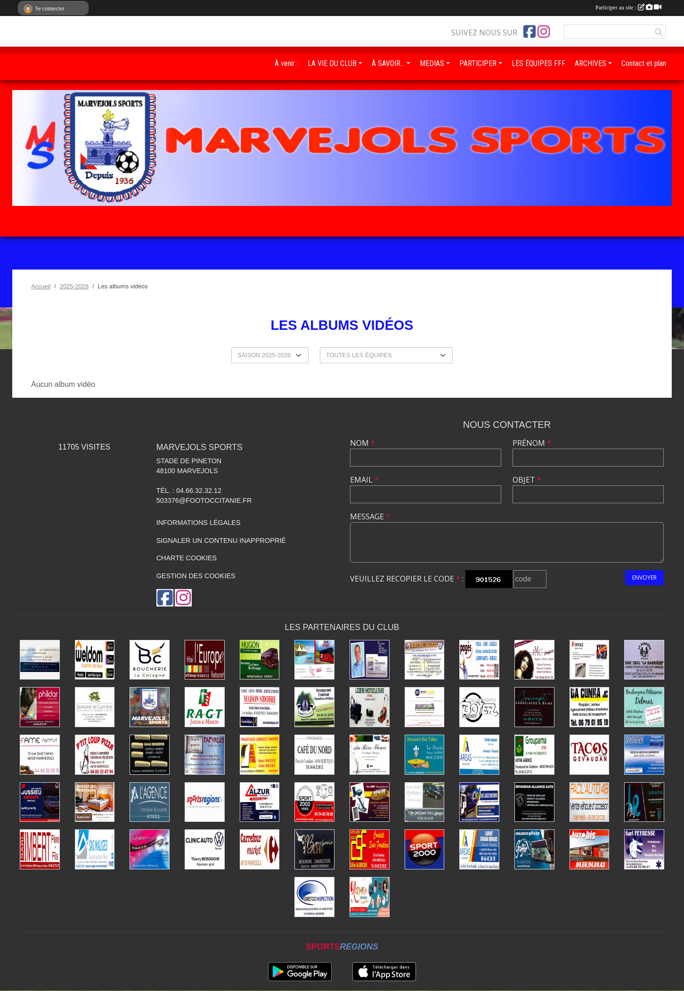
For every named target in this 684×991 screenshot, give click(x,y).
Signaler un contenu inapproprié (221, 540)
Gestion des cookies (196, 576)
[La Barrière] (644, 660)
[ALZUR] (260, 802)
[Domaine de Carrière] (95, 707)
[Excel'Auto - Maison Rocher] (425, 660)
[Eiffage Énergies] (590, 660)
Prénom (532, 443)
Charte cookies (186, 558)
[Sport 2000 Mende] (314, 802)
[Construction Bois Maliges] (95, 849)
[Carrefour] (260, 849)
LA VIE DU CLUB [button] (332, 63)
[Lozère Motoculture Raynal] (370, 707)
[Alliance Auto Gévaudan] (534, 802)
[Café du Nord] (314, 755)
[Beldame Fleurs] (370, 755)
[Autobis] (590, 849)
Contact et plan (643, 63)
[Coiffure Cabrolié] (534, 660)
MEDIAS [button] (432, 63)
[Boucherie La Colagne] (150, 660)
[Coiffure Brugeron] (150, 755)
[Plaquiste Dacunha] (590, 707)
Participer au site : (628, 7)
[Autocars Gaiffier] (534, 849)
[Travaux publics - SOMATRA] (260, 755)
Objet (527, 480)
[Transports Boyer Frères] (479, 707)
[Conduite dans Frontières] (370, 849)
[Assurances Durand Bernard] (479, 849)
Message (370, 516)
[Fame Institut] (40, 755)
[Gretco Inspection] (314, 897)
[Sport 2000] (425, 849)
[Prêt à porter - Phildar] (40, 707)
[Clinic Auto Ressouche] (205, 849)
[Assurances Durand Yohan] (479, 755)
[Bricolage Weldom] (95, 660)
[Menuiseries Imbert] (40, 849)
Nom (362, 443)
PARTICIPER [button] (478, 63)
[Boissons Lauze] (479, 802)
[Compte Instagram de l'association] (543, 32)
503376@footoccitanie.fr (204, 500)
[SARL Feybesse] (644, 849)
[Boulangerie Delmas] (644, 707)
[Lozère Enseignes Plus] (644, 802)
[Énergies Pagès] (479, 660)
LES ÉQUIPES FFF (538, 63)
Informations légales (198, 522)
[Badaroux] (644, 755)
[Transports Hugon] (260, 660)
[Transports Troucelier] (314, 660)
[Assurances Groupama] (534, 755)
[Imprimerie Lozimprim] (370, 897)
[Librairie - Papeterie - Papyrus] (205, 755)
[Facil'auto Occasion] (590, 802)
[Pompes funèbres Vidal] (425, 802)
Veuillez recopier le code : (407, 578)
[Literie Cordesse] (95, 802)
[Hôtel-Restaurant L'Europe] (205, 660)
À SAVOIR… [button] (388, 63)
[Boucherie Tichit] (314, 849)
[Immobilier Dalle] (150, 802)
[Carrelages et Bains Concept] (534, 707)
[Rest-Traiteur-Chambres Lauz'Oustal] (314, 707)
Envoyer (644, 577)
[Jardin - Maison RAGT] (205, 707)
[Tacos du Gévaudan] (590, 755)
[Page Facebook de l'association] (529, 32)
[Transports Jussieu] (40, 802)
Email (364, 480)
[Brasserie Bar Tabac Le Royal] (425, 755)
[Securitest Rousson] (425, 707)
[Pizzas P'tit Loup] (95, 755)
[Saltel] (40, 660)
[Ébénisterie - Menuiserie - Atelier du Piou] (370, 802)
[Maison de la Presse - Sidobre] (260, 707)
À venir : (286, 63)
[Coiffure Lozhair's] (150, 849)
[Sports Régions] (205, 802)
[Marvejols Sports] (150, 707)
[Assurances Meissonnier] (370, 660)
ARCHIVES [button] (590, 63)
